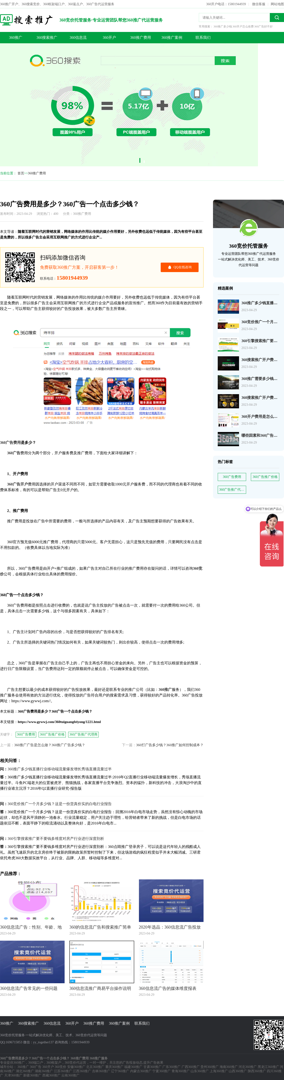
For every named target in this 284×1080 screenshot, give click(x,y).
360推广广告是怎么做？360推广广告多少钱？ (49, 745)
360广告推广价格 (265, 477)
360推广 (15, 37)
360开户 (109, 37)
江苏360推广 (63, 1071)
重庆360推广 (114, 1067)
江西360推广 (82, 1071)
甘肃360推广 (152, 1067)
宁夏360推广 (161, 1071)
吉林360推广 (101, 1071)
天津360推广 (13, 1075)
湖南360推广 (44, 1071)
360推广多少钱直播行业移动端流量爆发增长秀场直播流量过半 (60, 769)
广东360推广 (171, 1067)
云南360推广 (70, 1075)
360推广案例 (171, 37)
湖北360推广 (25, 1071)
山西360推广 (238, 1071)
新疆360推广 (32, 1075)
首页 (21, 173)
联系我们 (203, 37)
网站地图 (277, 4)
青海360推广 (181, 1071)
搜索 (277, 17)
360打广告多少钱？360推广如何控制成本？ (170, 745)
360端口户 (35, 1062)
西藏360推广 (51, 1075)
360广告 (35, 1067)
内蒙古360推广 (141, 1071)
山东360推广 (200, 1071)
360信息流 (78, 37)
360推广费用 (140, 37)
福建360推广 (133, 1067)
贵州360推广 (209, 1067)
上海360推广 (219, 1071)
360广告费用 (232, 477)
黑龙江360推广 (268, 1067)
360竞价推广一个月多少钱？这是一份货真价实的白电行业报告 (60, 804)
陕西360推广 (257, 1071)
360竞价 (60, 1067)
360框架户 (53, 1062)
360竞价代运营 (75, 1062)
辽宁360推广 (120, 1071)
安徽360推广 (76, 1067)
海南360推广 (229, 1067)
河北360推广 (248, 1067)
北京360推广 (95, 1067)
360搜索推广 (46, 37)
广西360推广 (191, 1067)
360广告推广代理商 (232, 489)
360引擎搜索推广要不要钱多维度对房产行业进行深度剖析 (56, 839)
